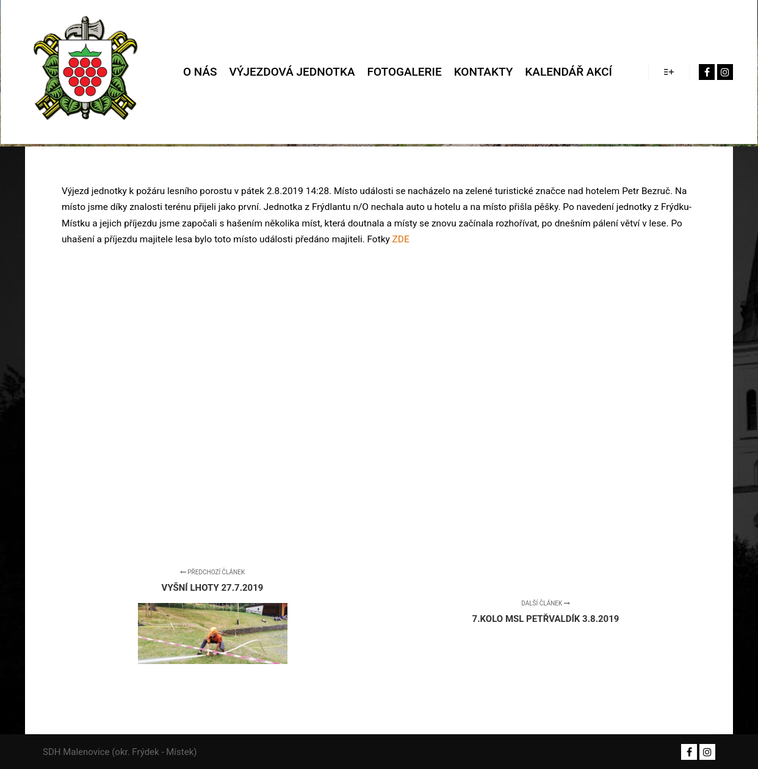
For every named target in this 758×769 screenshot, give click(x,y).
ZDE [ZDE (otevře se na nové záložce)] (401, 239)
